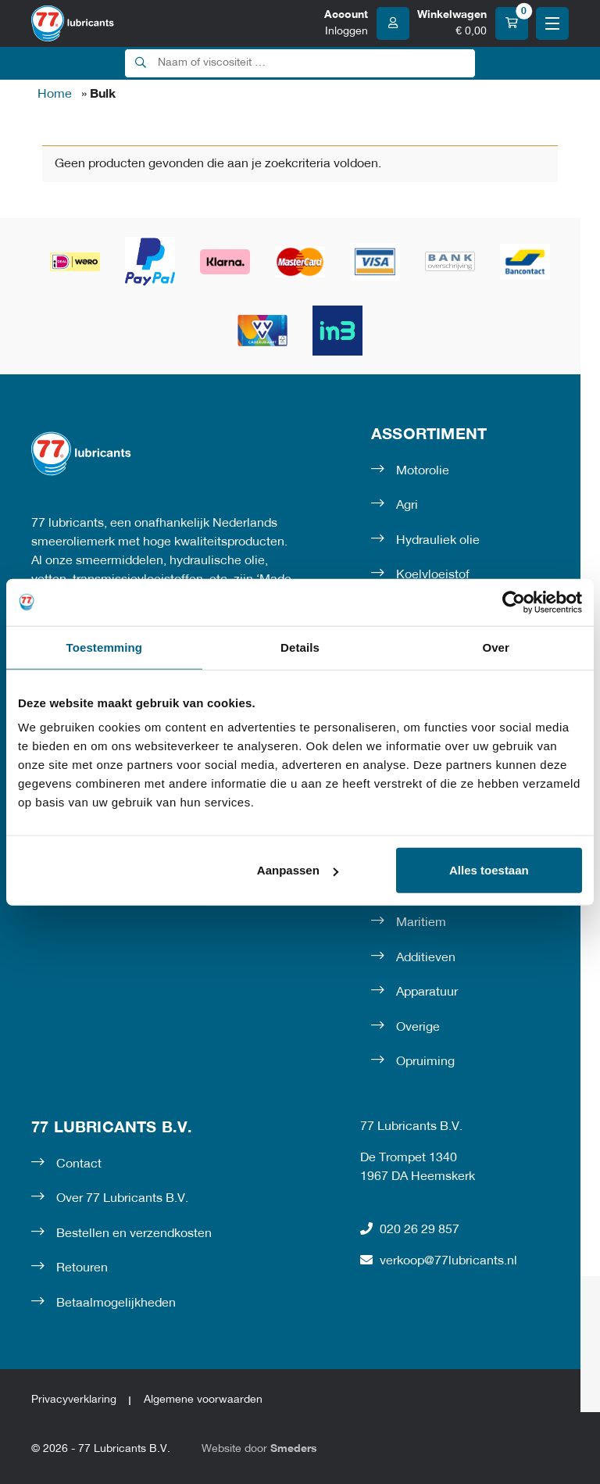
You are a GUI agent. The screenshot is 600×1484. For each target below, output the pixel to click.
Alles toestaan (489, 870)
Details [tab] (300, 646)
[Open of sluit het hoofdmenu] (552, 23)
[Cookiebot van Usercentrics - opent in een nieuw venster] (513, 601)
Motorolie (422, 471)
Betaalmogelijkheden (116, 1303)
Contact (79, 1164)
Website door (259, 1449)
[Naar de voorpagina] (72, 23)
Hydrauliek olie (438, 540)
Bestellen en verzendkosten (134, 1233)
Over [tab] (495, 646)
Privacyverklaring (73, 1400)
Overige (418, 1027)
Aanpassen (297, 870)
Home (55, 94)
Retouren (82, 1268)
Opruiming (425, 1062)
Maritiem (421, 922)
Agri (407, 505)
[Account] (366, 23)
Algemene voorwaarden (203, 1400)
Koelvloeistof (433, 575)
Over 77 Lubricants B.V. (122, 1198)
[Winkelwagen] (472, 23)
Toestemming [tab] (104, 646)
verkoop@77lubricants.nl (438, 1260)
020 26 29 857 (409, 1229)
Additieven (425, 958)
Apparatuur (427, 992)
